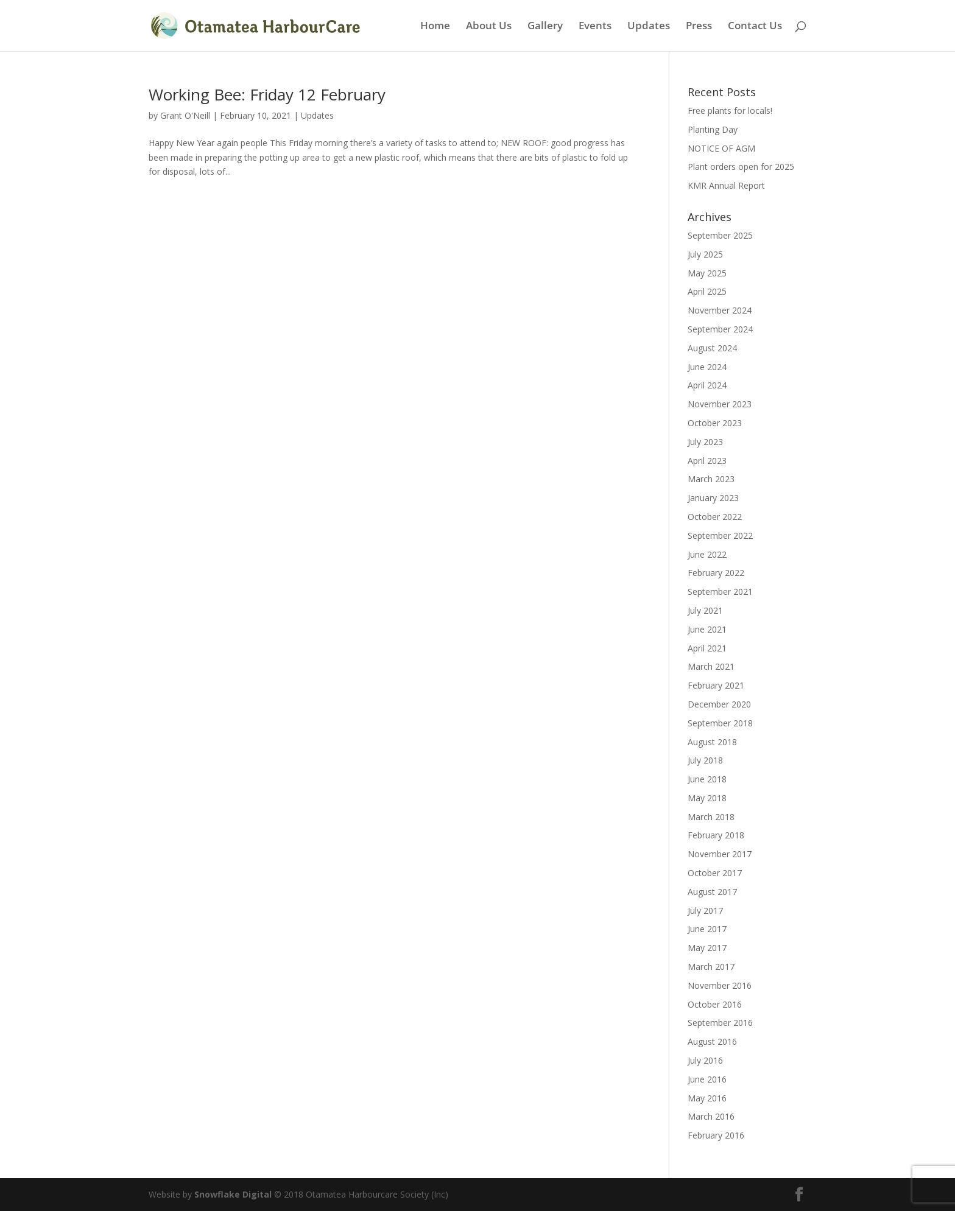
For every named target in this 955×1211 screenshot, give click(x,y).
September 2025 (720, 235)
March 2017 (711, 966)
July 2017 (705, 910)
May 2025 (707, 273)
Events (595, 26)
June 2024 (707, 367)
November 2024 (720, 310)
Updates (648, 26)
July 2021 (705, 610)
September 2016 (720, 1022)
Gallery (545, 26)
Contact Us (755, 26)
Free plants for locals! (730, 110)
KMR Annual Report (726, 185)
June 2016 (707, 1079)
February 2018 (716, 835)
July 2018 (705, 760)
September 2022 (720, 535)
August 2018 (712, 742)
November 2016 (720, 985)
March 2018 (711, 817)
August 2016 (712, 1041)
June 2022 (707, 554)
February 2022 (716, 572)
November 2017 (720, 854)
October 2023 (715, 423)
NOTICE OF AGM (721, 148)
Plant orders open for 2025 (741, 166)
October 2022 (715, 516)
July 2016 (705, 1060)
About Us (489, 26)
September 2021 (720, 591)
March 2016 (711, 1116)
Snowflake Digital (233, 1194)
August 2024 (712, 348)
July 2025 (705, 254)
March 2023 (711, 479)
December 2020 (719, 704)
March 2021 (711, 666)
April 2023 (707, 460)
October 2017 (715, 873)
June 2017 (707, 929)
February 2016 (716, 1135)
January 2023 (713, 498)
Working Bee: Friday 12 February (267, 94)
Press (699, 26)
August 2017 (712, 891)
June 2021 (707, 629)
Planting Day (713, 129)
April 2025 (707, 291)
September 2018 (720, 723)
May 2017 (707, 947)
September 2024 (720, 329)
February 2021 (716, 685)
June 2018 (707, 779)
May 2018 (707, 798)
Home (435, 26)
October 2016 (715, 1004)
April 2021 (707, 648)
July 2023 (705, 442)
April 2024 (707, 385)
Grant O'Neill (185, 115)
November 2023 (720, 404)
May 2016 (707, 1098)
